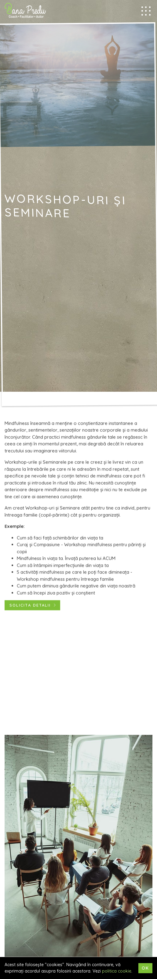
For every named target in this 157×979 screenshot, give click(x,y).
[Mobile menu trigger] (146, 11)
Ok (145, 968)
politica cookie (116, 971)
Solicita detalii (30, 605)
